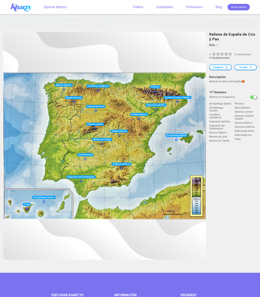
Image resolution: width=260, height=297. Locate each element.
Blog (219, 7)
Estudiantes (164, 7)
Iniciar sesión (238, 7)
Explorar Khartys (55, 7)
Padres (138, 7)
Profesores (194, 7)
